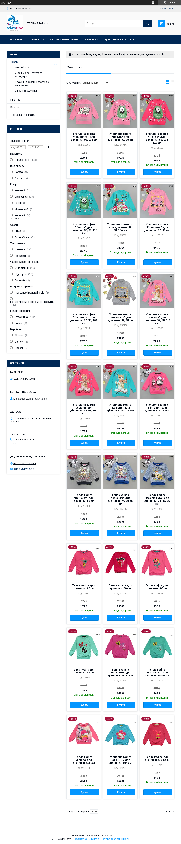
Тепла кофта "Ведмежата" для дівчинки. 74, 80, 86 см (157, 499)
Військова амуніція (26, 90)
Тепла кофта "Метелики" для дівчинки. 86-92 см (120, 672)
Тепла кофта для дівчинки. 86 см (83, 587)
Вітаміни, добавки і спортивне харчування (32, 84)
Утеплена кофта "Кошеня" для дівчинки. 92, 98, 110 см (157, 319)
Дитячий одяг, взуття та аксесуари (28, 75)
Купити (84, 172)
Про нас (15, 99)
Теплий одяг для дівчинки (95, 54)
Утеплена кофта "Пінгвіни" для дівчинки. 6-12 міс (157, 407)
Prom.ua (108, 835)
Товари (34, 39)
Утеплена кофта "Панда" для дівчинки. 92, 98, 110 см (83, 229)
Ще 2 (16, 218)
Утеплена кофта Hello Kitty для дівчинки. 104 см (120, 760)
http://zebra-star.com (24, 463)
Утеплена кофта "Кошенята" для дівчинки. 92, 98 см (157, 227)
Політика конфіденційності (115, 839)
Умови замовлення (64, 39)
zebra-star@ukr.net (24, 468)
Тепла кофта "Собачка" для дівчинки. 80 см (83, 498)
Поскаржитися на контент (86, 839)
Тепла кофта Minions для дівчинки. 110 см (84, 760)
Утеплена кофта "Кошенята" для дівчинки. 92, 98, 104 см (83, 319)
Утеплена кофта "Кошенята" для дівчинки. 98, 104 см (83, 136)
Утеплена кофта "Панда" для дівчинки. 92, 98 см (120, 136)
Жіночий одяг (22, 67)
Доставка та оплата (119, 39)
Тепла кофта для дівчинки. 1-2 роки (157, 758)
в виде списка (172, 82)
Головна (16, 39)
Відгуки (14, 107)
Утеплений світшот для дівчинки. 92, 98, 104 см (120, 227)
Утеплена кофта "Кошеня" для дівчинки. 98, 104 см (120, 407)
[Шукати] (147, 23)
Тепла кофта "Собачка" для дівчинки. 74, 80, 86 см (120, 499)
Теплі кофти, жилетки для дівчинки (134, 54)
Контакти (91, 39)
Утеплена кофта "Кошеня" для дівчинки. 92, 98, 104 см (83, 409)
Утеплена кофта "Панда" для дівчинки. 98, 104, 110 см (157, 138)
